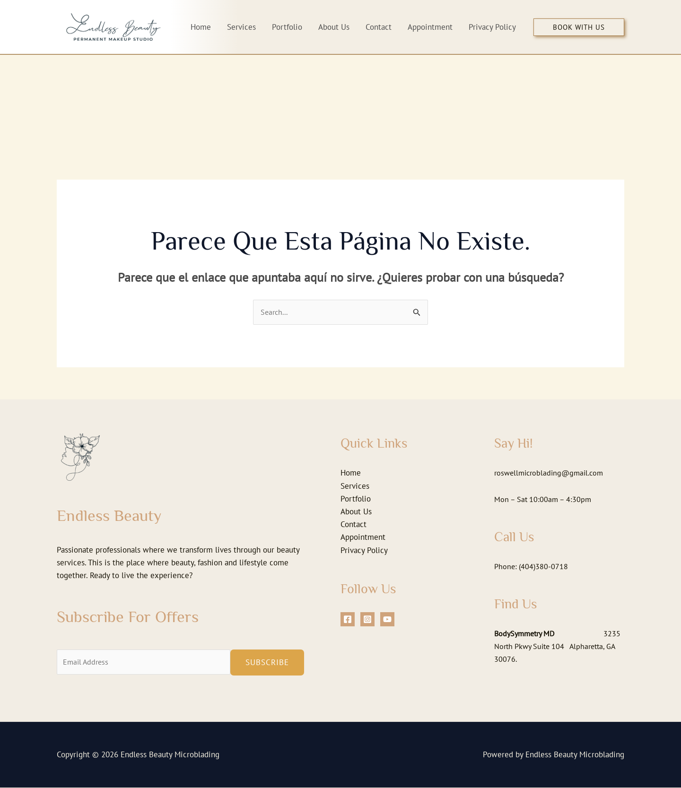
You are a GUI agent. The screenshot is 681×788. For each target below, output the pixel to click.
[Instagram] (367, 620)
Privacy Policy (364, 551)
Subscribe (267, 663)
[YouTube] (387, 620)
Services (354, 486)
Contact (353, 525)
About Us (356, 512)
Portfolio (355, 499)
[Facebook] (347, 620)
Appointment (362, 537)
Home (350, 473)
